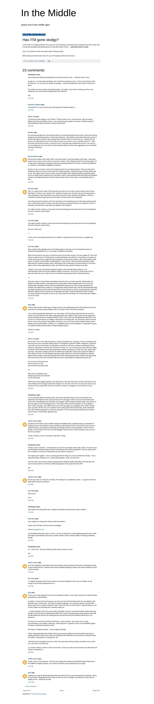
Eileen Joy (31, 116)
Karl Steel (31, 220)
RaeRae (30, 132)
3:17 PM (30, 110)
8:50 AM (30, 470)
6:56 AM (30, 414)
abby (29, 305)
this (34, 529)
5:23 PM (30, 182)
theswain (31, 188)
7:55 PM (30, 512)
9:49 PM (30, 652)
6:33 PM (30, 500)
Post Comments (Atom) (38, 694)
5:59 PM (30, 214)
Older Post (96, 690)
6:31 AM (30, 666)
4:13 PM (30, 150)
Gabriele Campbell (34, 105)
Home (62, 690)
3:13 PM (30, 332)
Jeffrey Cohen (33, 421)
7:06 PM (30, 240)
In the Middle (48, 13)
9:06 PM (30, 540)
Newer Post (27, 690)
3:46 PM (30, 126)
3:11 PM (30, 98)
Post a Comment (31, 686)
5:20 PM (30, 388)
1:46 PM (30, 484)
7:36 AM (30, 572)
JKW (32, 45)
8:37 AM (30, 586)
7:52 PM (30, 298)
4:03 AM (30, 556)
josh (29, 592)
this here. (41, 529)
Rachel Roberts (33, 156)
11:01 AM (31, 682)
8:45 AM (30, 438)
